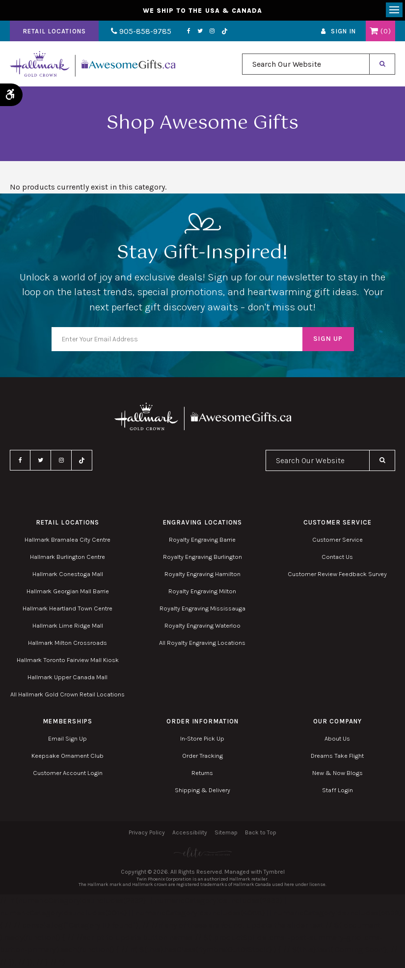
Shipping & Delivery (202, 790)
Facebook (189, 31)
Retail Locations (54, 31)
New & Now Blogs (337, 772)
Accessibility (189, 832)
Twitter (200, 31)
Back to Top (260, 832)
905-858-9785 (141, 31)
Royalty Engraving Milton (202, 591)
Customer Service (337, 539)
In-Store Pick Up (202, 738)
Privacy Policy (147, 832)
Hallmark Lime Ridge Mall (67, 625)
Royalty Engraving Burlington (202, 556)
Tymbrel (274, 871)
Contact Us (337, 556)
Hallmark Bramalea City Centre (67, 539)
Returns (202, 772)
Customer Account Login (68, 772)
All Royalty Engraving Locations (202, 642)
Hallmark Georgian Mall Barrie (68, 591)
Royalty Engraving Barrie (202, 539)
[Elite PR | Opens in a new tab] (202, 852)
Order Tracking (202, 755)
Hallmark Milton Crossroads (67, 642)
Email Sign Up (67, 738)
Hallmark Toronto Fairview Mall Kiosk (68, 660)
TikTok (225, 31)
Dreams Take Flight (337, 755)
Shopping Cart (374, 31)
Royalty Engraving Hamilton (202, 574)
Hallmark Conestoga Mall (67, 574)
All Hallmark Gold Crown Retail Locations (67, 694)
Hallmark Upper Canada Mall (67, 677)
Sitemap (226, 832)
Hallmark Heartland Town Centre (67, 608)
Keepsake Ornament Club (67, 755)
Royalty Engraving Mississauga (202, 608)
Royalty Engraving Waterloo (202, 625)
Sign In (343, 31)
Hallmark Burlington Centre (67, 556)
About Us (337, 738)
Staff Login (337, 790)
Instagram (212, 31)
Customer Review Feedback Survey (337, 574)
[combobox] (306, 64)
